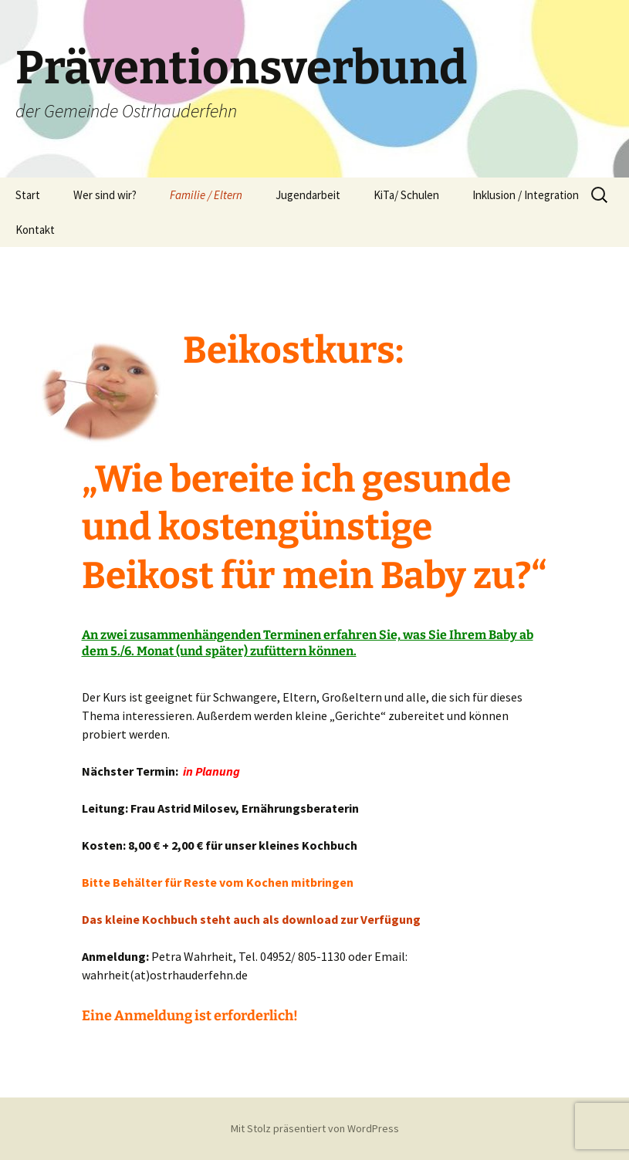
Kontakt (35, 229)
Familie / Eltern (206, 195)
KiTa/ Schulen (406, 195)
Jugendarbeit (308, 195)
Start (27, 195)
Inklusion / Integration (525, 195)
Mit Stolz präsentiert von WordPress (315, 1128)
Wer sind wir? (105, 195)
